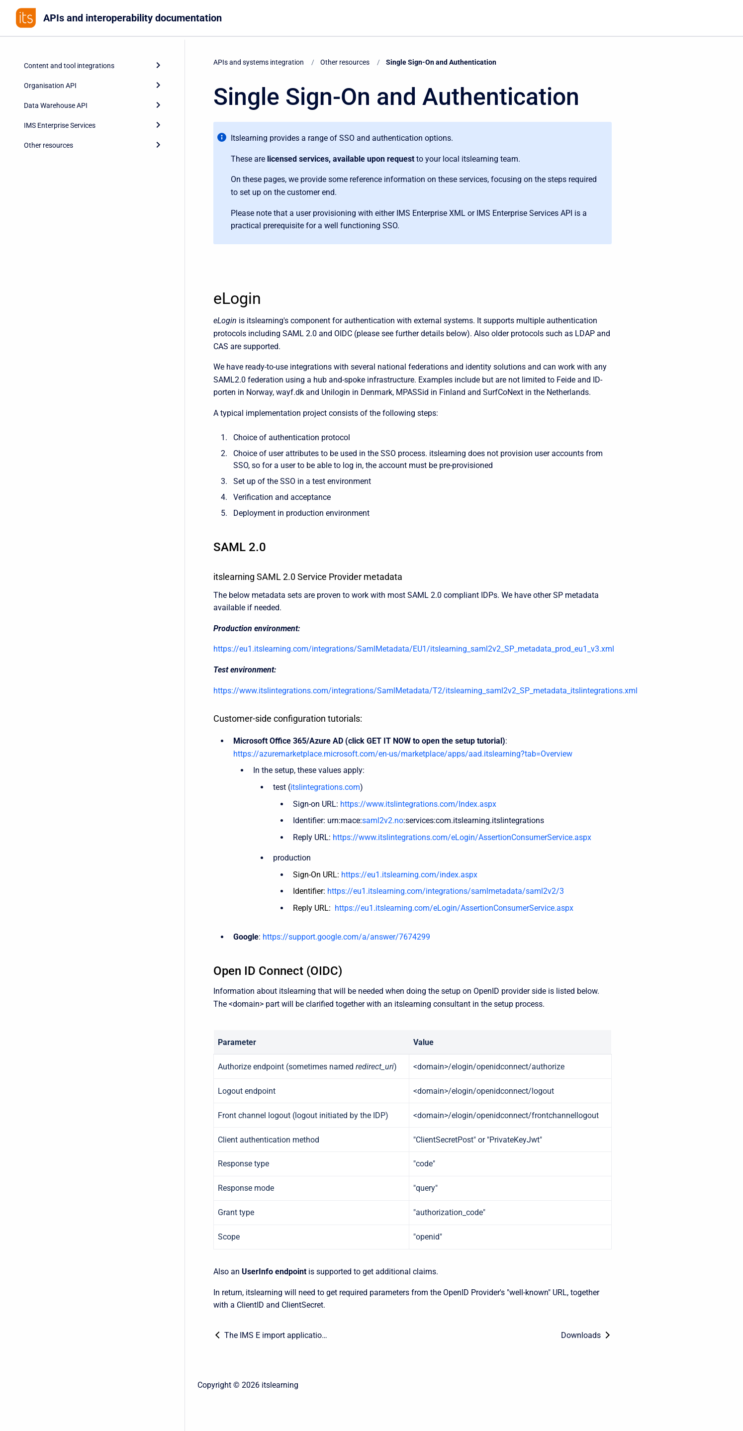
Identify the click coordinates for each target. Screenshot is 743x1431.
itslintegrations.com (325, 787)
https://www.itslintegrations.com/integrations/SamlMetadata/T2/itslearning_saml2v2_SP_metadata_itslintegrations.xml (425, 690)
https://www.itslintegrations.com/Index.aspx (418, 804)
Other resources (345, 62)
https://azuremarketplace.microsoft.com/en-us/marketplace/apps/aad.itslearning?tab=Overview (402, 754)
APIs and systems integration (258, 62)
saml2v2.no (382, 820)
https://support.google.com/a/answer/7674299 (346, 937)
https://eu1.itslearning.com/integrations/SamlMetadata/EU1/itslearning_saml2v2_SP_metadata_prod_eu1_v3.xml (413, 649)
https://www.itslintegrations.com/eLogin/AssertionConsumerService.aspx (462, 837)
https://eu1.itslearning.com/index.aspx (409, 874)
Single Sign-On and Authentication (441, 62)
